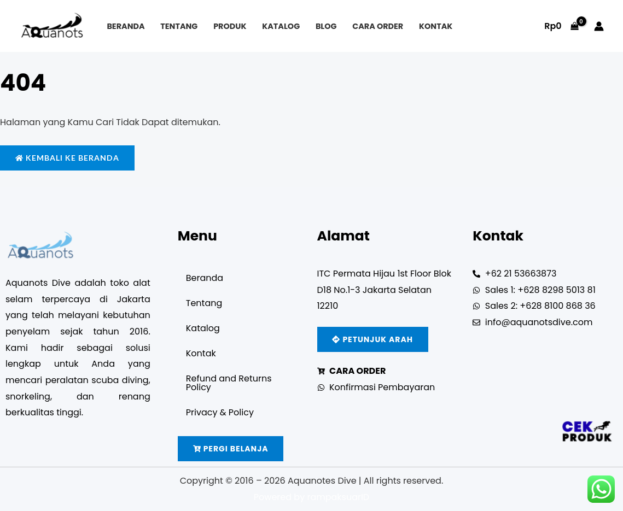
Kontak (435, 26)
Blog (326, 26)
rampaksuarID (338, 497)
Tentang (178, 26)
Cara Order (377, 26)
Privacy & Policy (220, 412)
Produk (229, 26)
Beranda (125, 26)
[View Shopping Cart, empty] (561, 26)
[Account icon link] (599, 26)
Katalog (281, 26)
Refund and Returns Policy (229, 382)
